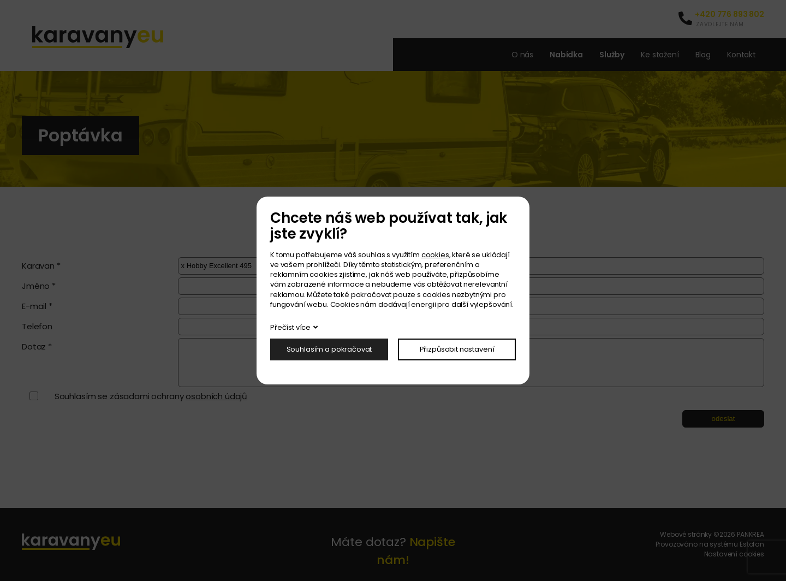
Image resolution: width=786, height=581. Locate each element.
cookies (435, 255)
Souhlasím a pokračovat (329, 349)
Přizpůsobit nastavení (457, 349)
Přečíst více (290, 327)
